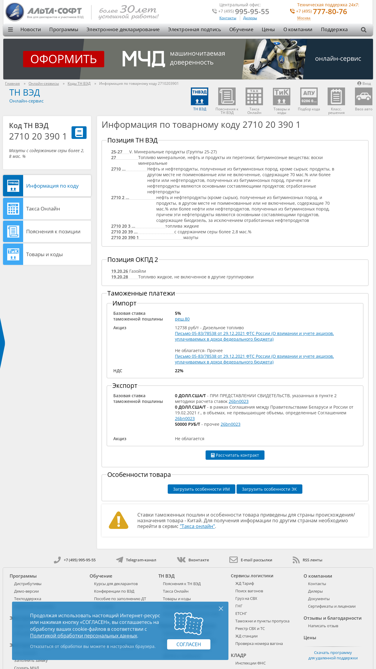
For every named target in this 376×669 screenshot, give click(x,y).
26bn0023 (239, 401)
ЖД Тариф (244, 583)
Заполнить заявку (31, 660)
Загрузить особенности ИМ (201, 489)
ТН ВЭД (24, 92)
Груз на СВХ (246, 598)
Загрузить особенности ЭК (269, 489)
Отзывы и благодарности (333, 618)
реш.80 (182, 319)
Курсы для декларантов (116, 583)
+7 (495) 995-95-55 (75, 560)
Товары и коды (44, 254)
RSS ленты (308, 560)
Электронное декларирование (123, 29)
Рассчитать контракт (235, 455)
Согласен (188, 644)
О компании (298, 29)
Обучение (241, 29)
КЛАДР (238, 655)
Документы (319, 598)
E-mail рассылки (250, 560)
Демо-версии (26, 591)
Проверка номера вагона (259, 643)
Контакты (227, 17)
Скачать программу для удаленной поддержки (333, 655)
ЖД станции (246, 636)
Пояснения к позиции (53, 231)
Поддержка (334, 29)
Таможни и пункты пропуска (262, 621)
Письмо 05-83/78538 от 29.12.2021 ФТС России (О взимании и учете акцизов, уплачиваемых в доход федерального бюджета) (254, 336)
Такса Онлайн (43, 208)
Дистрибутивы (27, 583)
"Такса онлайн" (197, 526)
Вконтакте (193, 560)
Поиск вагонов (249, 591)
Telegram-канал (136, 560)
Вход (364, 83)
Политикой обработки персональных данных (83, 635)
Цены (268, 29)
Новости (30, 29)
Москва (303, 18)
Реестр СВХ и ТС (250, 628)
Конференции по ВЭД (114, 591)
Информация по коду (52, 185)
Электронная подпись (194, 29)
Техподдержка (27, 598)
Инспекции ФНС (250, 663)
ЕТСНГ (241, 613)
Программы (63, 29)
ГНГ (239, 606)
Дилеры (250, 17)
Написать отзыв (323, 625)
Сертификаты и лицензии (332, 606)
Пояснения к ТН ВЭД (182, 583)
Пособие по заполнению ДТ (120, 598)
